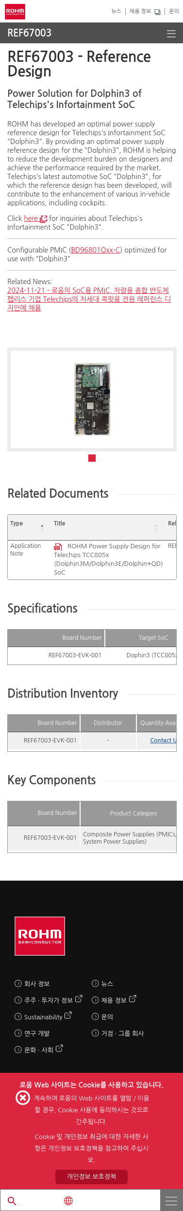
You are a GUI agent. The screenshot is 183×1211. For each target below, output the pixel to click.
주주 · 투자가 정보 (48, 1000)
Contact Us (165, 740)
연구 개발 (37, 1033)
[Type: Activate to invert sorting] (29, 528)
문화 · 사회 (38, 1050)
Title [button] (59, 523)
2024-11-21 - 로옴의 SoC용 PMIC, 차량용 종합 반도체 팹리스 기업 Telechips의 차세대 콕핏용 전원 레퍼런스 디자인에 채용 (89, 299)
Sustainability (43, 1017)
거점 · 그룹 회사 (122, 1033)
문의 (174, 11)
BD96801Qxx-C (95, 250)
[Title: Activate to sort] (108, 528)
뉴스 (116, 11)
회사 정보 (37, 984)
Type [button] (16, 523)
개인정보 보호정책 (91, 1177)
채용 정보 (140, 11)
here (35, 218)
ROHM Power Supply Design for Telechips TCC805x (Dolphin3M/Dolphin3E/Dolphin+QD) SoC (108, 559)
